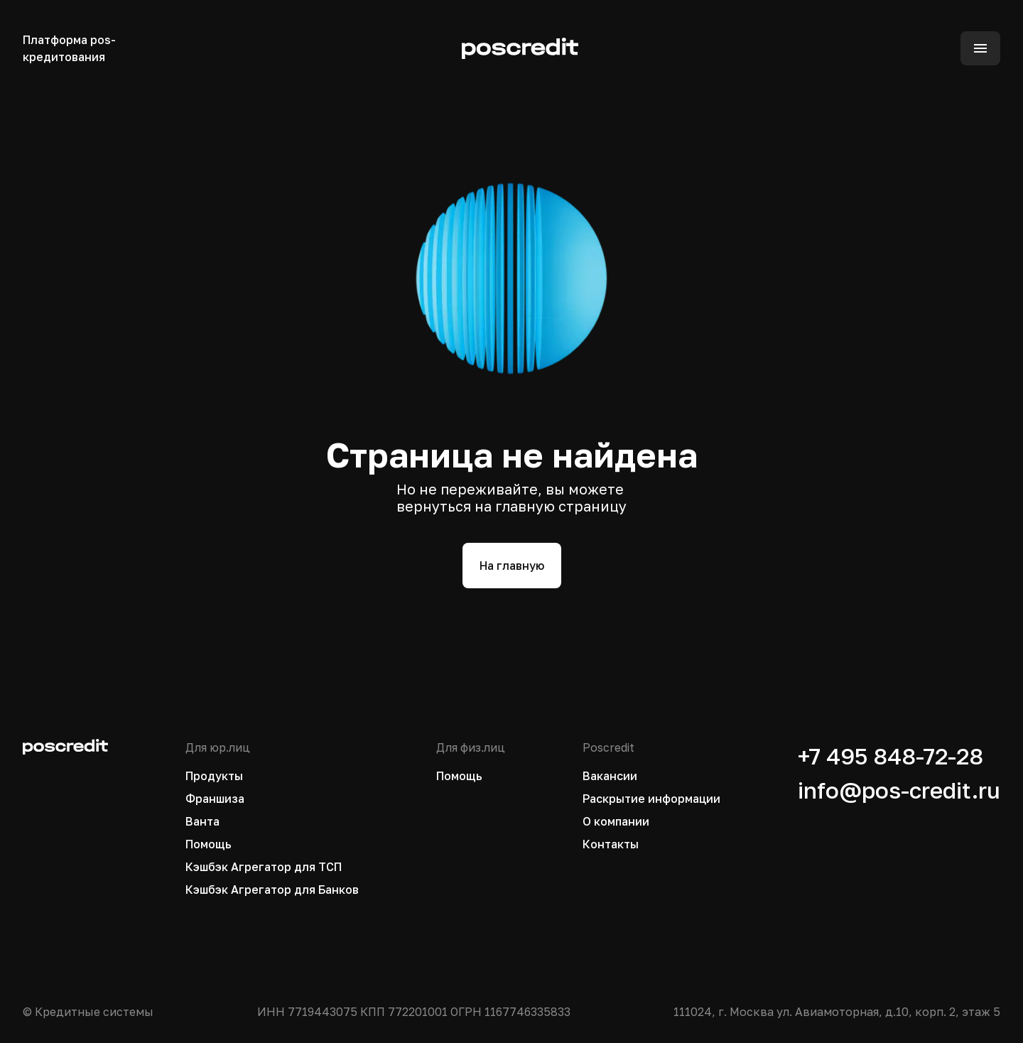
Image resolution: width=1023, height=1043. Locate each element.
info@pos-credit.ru (899, 790)
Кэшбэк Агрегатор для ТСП (263, 867)
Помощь (208, 844)
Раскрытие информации (651, 798)
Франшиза (214, 798)
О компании (616, 821)
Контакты (611, 844)
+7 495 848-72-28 (890, 755)
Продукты (214, 776)
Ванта (202, 821)
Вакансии (610, 776)
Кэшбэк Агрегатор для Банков (272, 889)
